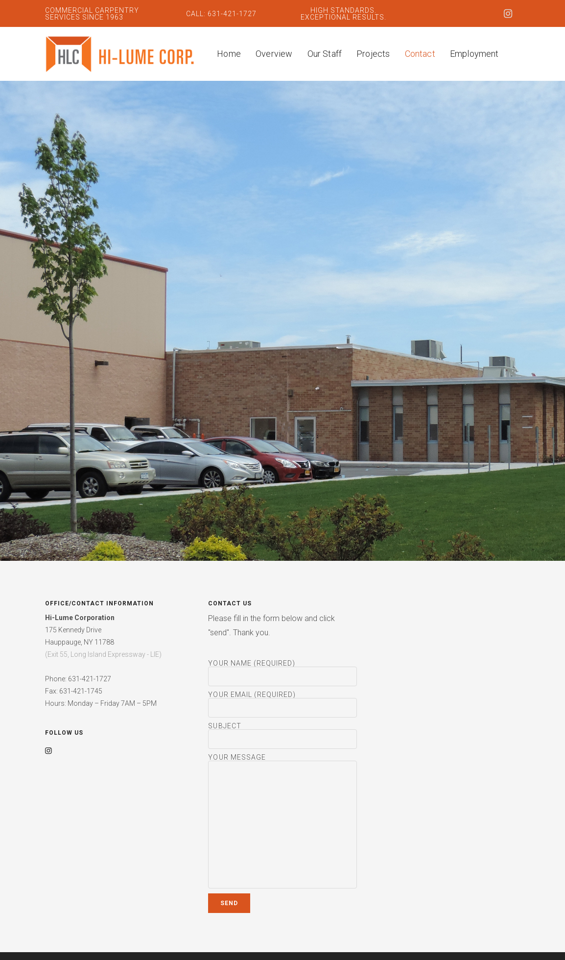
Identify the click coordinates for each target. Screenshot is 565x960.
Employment (474, 53)
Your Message (282, 821)
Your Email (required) (282, 704)
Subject (282, 735)
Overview (274, 53)
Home (229, 53)
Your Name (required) (282, 673)
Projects (373, 53)
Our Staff (324, 53)
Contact (420, 53)
